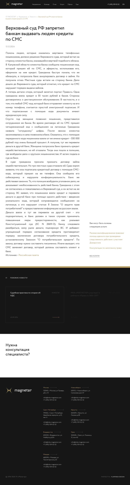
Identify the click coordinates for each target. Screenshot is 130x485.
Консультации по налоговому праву (106, 248)
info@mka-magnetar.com (52, 398)
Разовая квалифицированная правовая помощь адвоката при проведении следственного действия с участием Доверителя (107, 238)
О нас (54, 4)
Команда (46, 4)
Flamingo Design (117, 477)
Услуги (62, 4)
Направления (36, 4)
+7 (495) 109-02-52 (113, 4)
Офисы (70, 4)
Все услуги (94, 256)
